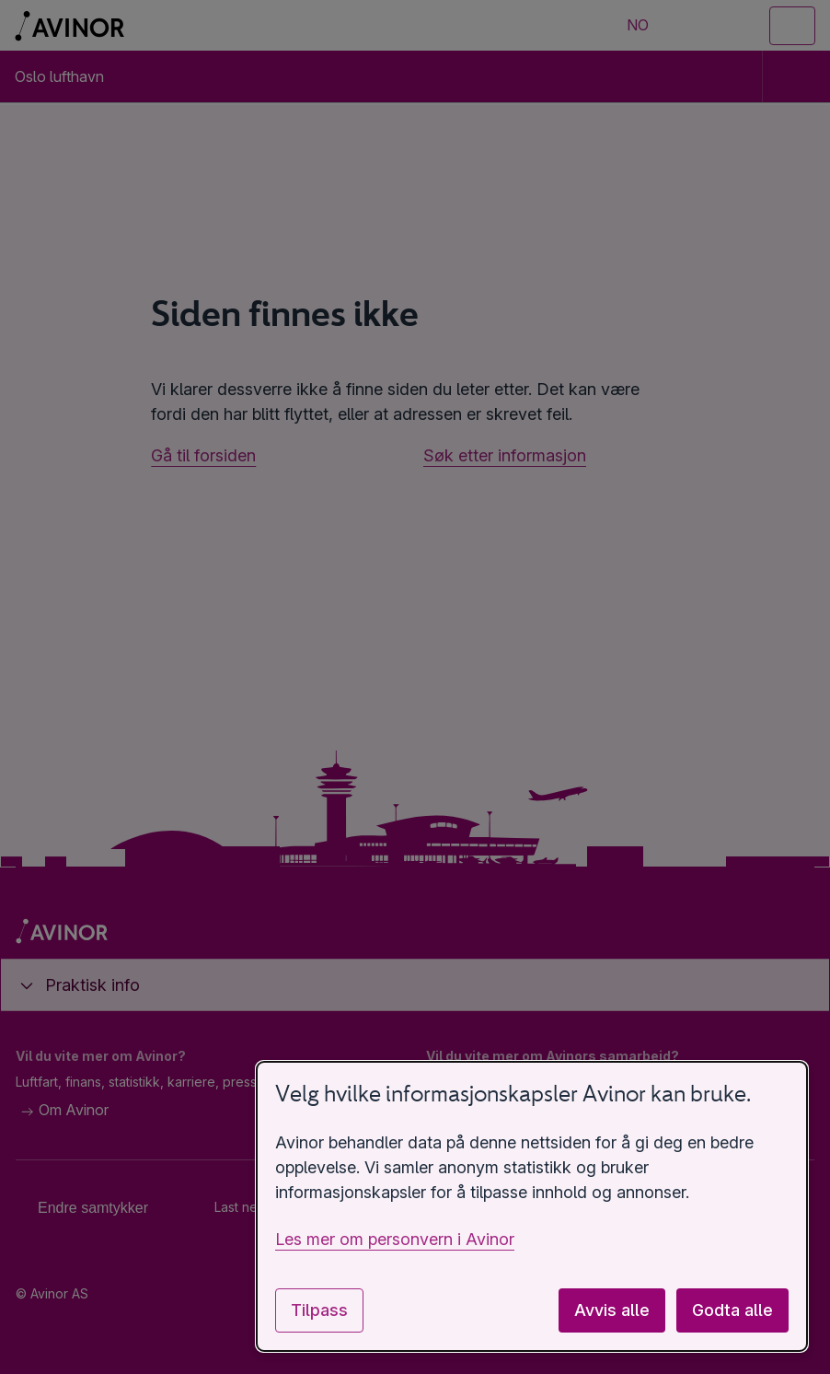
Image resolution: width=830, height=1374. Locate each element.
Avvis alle (612, 1310)
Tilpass (319, 1310)
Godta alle (732, 1310)
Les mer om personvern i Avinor (394, 1239)
